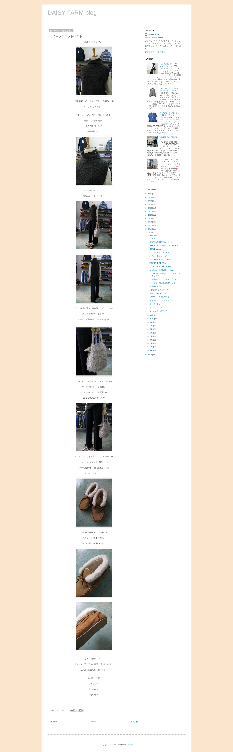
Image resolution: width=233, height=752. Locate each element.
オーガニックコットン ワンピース (163, 246)
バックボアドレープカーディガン (162, 267)
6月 (151, 333)
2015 (150, 232)
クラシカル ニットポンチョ (161, 300)
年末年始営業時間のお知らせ (161, 242)
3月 (151, 343)
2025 (150, 197)
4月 (151, 340)
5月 (151, 336)
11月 (152, 315)
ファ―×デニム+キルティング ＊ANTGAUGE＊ (170, 161)
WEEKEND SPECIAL (158, 263)
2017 (150, 225)
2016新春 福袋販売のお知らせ (162, 283)
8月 (151, 326)
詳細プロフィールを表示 (155, 52)
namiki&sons (153, 34)
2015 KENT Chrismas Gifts (160, 260)
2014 (150, 355)
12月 (152, 235)
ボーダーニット (155, 304)
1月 (151, 350)
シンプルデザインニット (159, 253)
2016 (150, 229)
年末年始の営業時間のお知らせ (162, 270)
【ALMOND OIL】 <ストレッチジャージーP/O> (169, 65)
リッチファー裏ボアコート (160, 311)
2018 (150, 222)
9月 (151, 322)
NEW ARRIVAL (155, 286)
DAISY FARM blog (72, 12)
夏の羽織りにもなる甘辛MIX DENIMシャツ (169, 114)
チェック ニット (156, 307)
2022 (150, 208)
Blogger (130, 745)
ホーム (94, 722)
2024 (150, 201)
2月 (151, 347)
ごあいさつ (153, 238)
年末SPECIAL (155, 249)
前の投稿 (134, 722)
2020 (150, 215)
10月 (152, 319)
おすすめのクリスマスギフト (161, 297)
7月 (151, 329)
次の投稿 (53, 722)
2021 (150, 211)
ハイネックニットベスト (159, 256)
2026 (150, 194)
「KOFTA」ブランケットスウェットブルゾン (170, 89)
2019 (150, 218)
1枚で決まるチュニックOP (160, 290)
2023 (150, 204)
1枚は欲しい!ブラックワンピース (162, 279)
